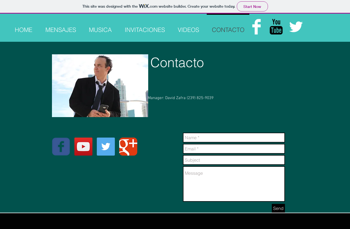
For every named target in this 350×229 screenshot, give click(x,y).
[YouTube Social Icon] (83, 147)
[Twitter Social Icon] (106, 147)
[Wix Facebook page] (61, 147)
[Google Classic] (128, 147)
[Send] (278, 208)
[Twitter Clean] (296, 27)
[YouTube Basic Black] (276, 27)
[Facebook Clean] (256, 27)
